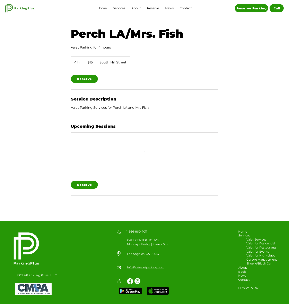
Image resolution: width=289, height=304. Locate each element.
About (242, 267)
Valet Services (256, 239)
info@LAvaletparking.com (145, 267)
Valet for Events (257, 251)
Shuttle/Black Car (259, 263)
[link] (84, 79)
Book (242, 271)
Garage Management (261, 259)
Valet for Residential (260, 243)
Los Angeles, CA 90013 (143, 254)
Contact (244, 279)
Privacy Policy (248, 287)
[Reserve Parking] (251, 8)
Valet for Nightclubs (260, 255)
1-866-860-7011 (136, 231)
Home (242, 231)
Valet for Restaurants (261, 247)
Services (244, 235)
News (242, 275)
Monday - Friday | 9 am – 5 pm (148, 244)
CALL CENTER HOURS (143, 240)
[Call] (277, 8)
